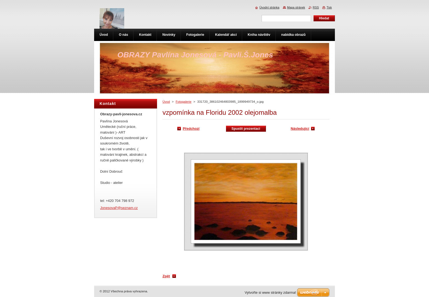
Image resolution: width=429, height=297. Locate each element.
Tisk (329, 7)
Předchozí (191, 129)
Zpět (166, 276)
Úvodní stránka (269, 7)
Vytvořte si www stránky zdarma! (270, 292)
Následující (300, 129)
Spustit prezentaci (245, 129)
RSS (316, 7)
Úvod (166, 101)
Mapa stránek (296, 7)
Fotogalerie (184, 101)
